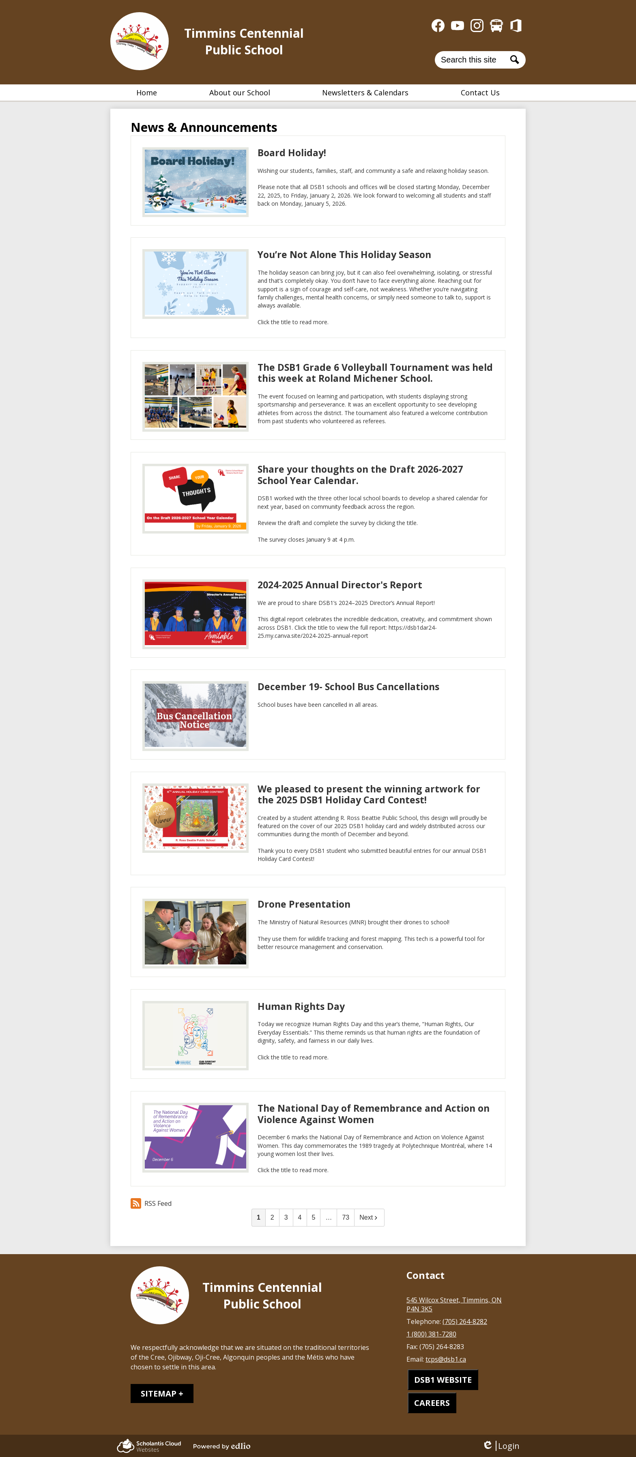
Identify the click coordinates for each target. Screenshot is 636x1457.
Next (369, 1217)
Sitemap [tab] (158, 1393)
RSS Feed (151, 1203)
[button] (239, 92)
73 (345, 1217)
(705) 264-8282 (465, 1321)
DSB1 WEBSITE (443, 1379)
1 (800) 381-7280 (431, 1334)
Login (501, 1446)
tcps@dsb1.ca (445, 1359)
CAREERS (432, 1402)
